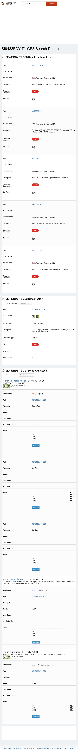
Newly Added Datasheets (13, 748)
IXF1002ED (36, 159)
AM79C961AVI (37, 111)
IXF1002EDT (36, 204)
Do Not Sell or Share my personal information (52, 748)
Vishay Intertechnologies (15, 381)
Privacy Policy (29, 748)
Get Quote (36, 642)
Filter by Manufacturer (12, 303)
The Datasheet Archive (9, 3)
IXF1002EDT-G (37, 65)
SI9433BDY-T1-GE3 (39, 400)
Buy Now (35, 445)
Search (51, 3)
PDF (35, 91)
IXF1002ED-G (37, 250)
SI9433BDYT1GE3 (38, 597)
